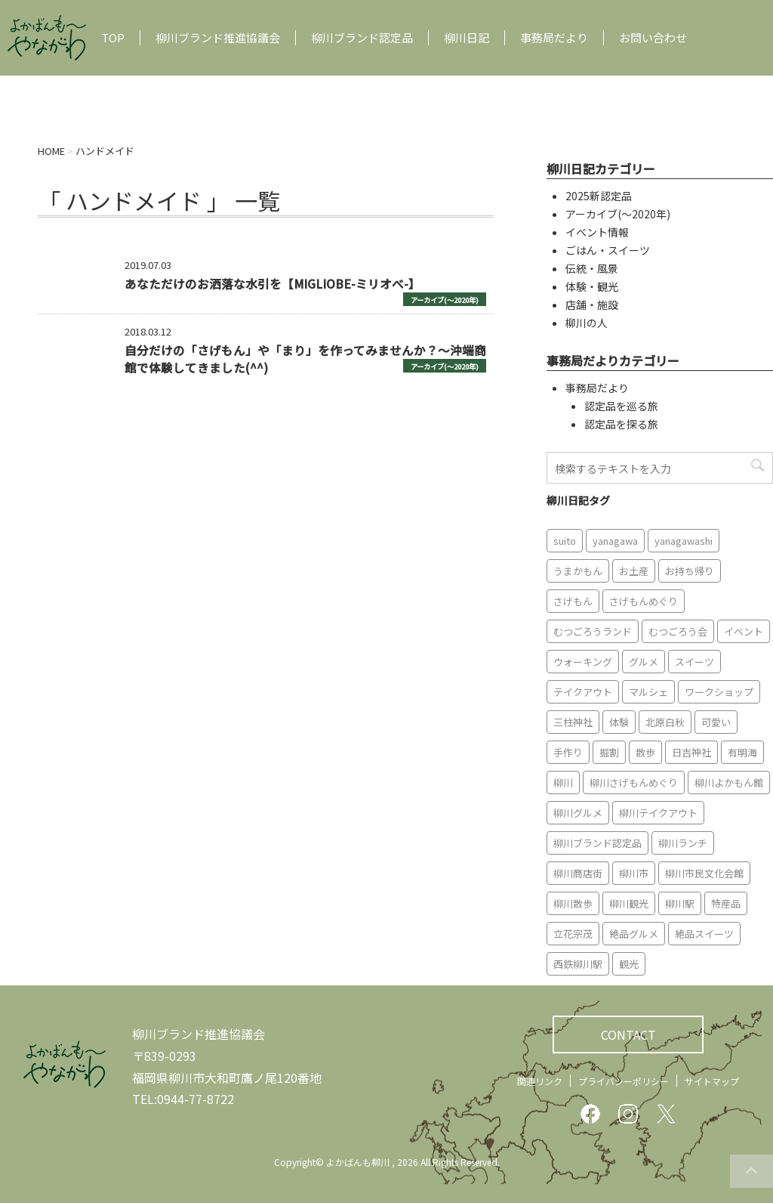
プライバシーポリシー (623, 1081)
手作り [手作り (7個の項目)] (568, 752)
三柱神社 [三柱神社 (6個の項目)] (573, 722)
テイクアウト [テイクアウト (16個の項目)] (582, 692)
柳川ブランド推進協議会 (218, 37)
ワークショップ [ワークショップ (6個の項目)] (719, 692)
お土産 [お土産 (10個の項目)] (633, 571)
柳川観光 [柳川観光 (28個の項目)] (628, 903)
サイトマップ (712, 1081)
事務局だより (554, 37)
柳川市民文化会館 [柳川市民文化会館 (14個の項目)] (704, 873)
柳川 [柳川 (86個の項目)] (563, 782)
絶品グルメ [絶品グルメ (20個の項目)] (633, 933)
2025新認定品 (598, 195)
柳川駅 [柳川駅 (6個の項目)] (679, 903)
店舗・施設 (591, 304)
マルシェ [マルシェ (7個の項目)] (648, 692)
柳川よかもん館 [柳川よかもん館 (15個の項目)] (728, 782)
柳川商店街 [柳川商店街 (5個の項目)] (577, 873)
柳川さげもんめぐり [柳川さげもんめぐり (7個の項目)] (634, 782)
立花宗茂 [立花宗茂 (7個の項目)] (573, 933)
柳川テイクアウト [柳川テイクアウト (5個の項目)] (658, 813)
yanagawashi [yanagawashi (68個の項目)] (683, 540)
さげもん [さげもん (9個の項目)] (573, 601)
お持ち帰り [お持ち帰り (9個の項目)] (689, 571)
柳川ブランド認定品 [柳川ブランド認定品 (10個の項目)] (597, 843)
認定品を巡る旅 (621, 405)
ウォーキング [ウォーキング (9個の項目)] (582, 661)
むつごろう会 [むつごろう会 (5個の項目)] (677, 631)
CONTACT (628, 1034)
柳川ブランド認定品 (362, 37)
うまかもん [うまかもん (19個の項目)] (577, 571)
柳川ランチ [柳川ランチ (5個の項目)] (682, 843)
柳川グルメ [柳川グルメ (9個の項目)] (577, 813)
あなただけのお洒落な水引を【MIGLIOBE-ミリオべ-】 (272, 283)
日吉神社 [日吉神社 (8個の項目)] (691, 752)
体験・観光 (591, 286)
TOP (113, 37)
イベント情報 (597, 232)
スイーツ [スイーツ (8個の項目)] (694, 661)
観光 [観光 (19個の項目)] (629, 964)
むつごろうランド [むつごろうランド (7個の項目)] (592, 631)
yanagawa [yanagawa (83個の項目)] (615, 540)
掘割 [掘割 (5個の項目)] (609, 752)
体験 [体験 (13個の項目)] (619, 722)
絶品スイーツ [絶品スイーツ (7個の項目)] (704, 933)
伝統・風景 (591, 268)
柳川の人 (586, 322)
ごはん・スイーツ (607, 250)
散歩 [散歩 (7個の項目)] (645, 752)
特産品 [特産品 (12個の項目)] (726, 903)
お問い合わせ (653, 37)
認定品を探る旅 (621, 423)
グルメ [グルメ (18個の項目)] (643, 661)
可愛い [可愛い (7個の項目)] (716, 722)
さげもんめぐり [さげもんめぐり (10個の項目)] (643, 601)
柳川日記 (466, 37)
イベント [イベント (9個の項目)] (743, 631)
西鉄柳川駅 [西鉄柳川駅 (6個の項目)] (577, 964)
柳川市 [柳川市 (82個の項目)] (633, 873)
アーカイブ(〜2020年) (445, 300)
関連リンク (539, 1081)
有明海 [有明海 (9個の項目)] (742, 752)
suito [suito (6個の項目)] (564, 540)
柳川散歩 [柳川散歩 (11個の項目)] (573, 903)
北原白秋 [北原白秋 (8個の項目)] (665, 722)
